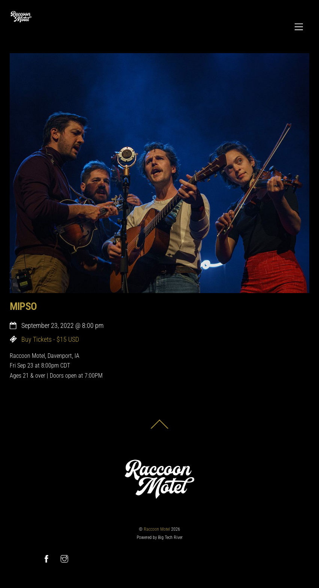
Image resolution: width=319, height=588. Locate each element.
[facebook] (46, 558)
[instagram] (64, 558)
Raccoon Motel (157, 529)
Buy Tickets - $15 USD (50, 339)
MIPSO (23, 306)
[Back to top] (159, 428)
